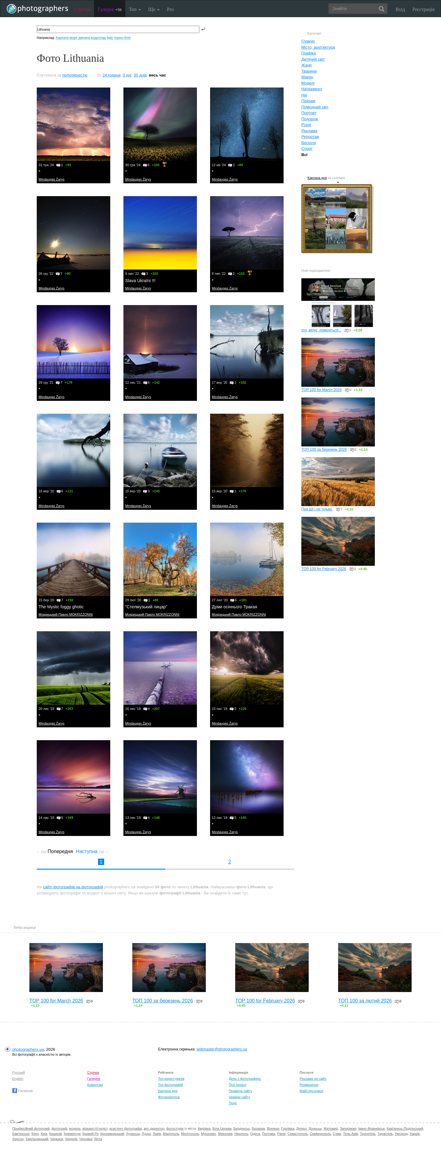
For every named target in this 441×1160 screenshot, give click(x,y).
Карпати (62, 37)
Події (233, 1103)
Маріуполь (171, 1134)
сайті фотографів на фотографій (73, 887)
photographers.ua (28, 1049)
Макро (307, 77)
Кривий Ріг (90, 1134)
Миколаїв (225, 1134)
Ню (304, 95)
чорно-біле (122, 37)
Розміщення (309, 1085)
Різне (306, 124)
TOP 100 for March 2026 (321, 390)
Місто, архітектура (318, 47)
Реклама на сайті (313, 1078)
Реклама (309, 131)
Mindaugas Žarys (51, 179)
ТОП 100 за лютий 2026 (365, 1000)
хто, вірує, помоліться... (321, 330)
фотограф (59, 1128)
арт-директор (154, 1128)
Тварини (309, 71)
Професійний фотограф (31, 1128)
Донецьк (315, 1128)
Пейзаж (308, 101)
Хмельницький (37, 1139)
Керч (35, 1134)
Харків (415, 1134)
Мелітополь (190, 1134)
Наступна (92, 851)
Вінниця (273, 1128)
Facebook (22, 1091)
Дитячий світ (313, 59)
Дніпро (301, 1128)
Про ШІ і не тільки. (317, 509)
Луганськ (133, 1134)
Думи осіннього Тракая (234, 606)
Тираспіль (385, 1134)
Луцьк (146, 1134)
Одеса (255, 1134)
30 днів (140, 75)
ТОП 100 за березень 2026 (324, 449)
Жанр (306, 65)
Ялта (98, 1139)
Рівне (281, 1134)
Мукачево (208, 1134)
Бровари (258, 1128)
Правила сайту (240, 1091)
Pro (170, 9)
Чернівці (85, 1139)
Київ (44, 1134)
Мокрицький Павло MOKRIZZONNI (66, 614)
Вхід (400, 9)
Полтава (268, 1134)
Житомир (330, 1128)
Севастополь (298, 1134)
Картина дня (317, 178)
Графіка (308, 53)
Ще (154, 9)
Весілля (308, 142)
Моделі (308, 83)
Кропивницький (112, 1134)
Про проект (237, 1085)
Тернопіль (367, 1134)
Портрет (308, 112)
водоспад (98, 37)
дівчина (84, 37)
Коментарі (95, 1085)
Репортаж (310, 136)
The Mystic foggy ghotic (61, 606)
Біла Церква (222, 1128)
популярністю (75, 75)
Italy (110, 37)
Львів (157, 1134)
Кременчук (72, 1134)
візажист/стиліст (94, 1128)
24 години (112, 75)
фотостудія (175, 1128)
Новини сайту (239, 1097)
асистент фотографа (125, 1128)
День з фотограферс (245, 1078)
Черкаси (56, 1139)
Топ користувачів (171, 1078)
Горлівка (287, 1128)
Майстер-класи (311, 1091)
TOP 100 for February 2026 (323, 569)
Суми (337, 1134)
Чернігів (71, 1139)
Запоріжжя (348, 1128)
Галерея (110, 9)
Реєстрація (424, 9)
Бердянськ (241, 1128)
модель (75, 1128)
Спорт (307, 148)
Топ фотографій (170, 1085)
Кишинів (55, 1134)
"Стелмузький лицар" (146, 606)
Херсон (18, 1139)
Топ (135, 9)
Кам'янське (21, 1134)
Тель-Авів (350, 1134)
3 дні (127, 75)
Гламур (308, 41)
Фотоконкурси (168, 1097)
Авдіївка (204, 1128)
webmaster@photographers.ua (222, 1049)
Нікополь (241, 1134)
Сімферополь (320, 1134)
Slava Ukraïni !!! (140, 280)
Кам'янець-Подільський (404, 1128)
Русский (18, 1072)
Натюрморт (311, 89)
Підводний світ (315, 107)
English (17, 1078)
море (73, 37)
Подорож (309, 119)
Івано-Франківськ (371, 1128)
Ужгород (401, 1134)
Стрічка (82, 9)
